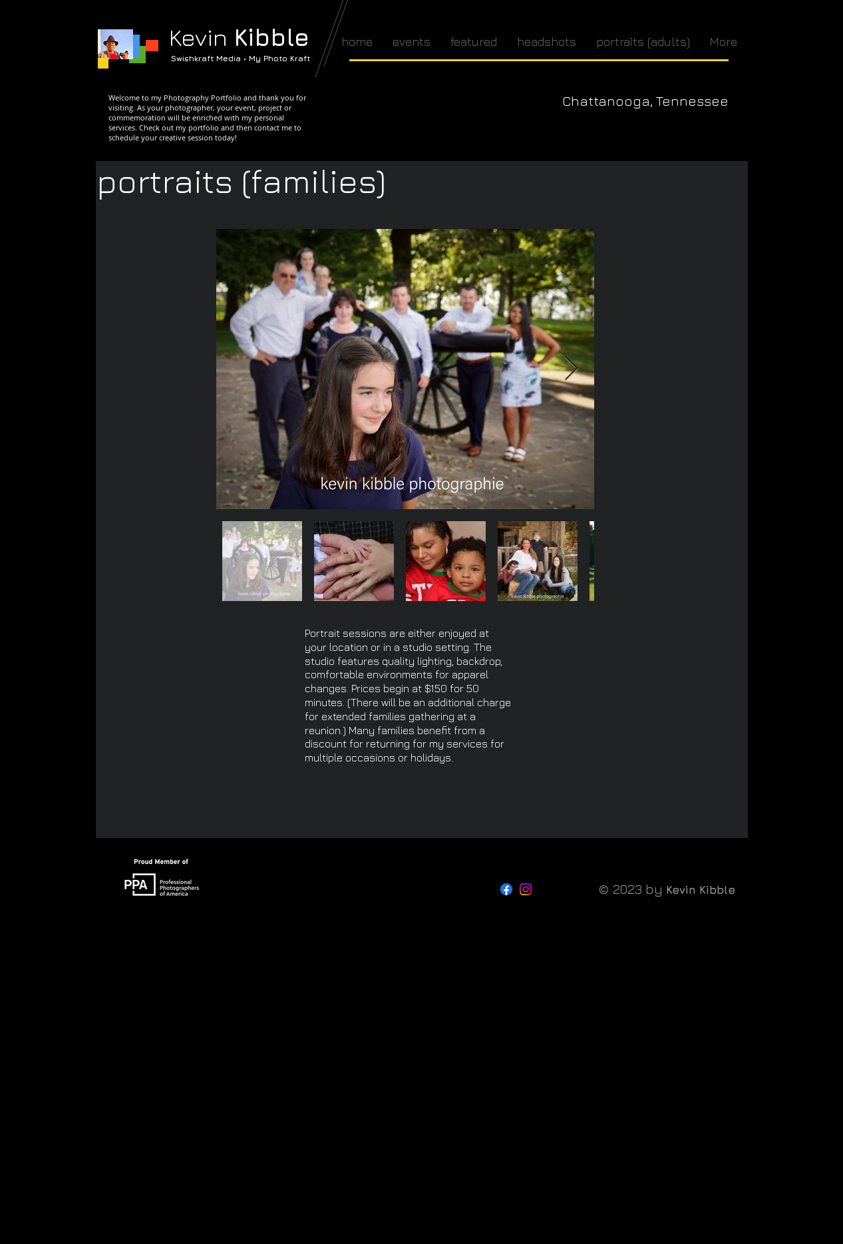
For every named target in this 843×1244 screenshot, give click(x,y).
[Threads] (545, 889)
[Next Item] (571, 369)
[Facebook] (506, 889)
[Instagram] (526, 889)
